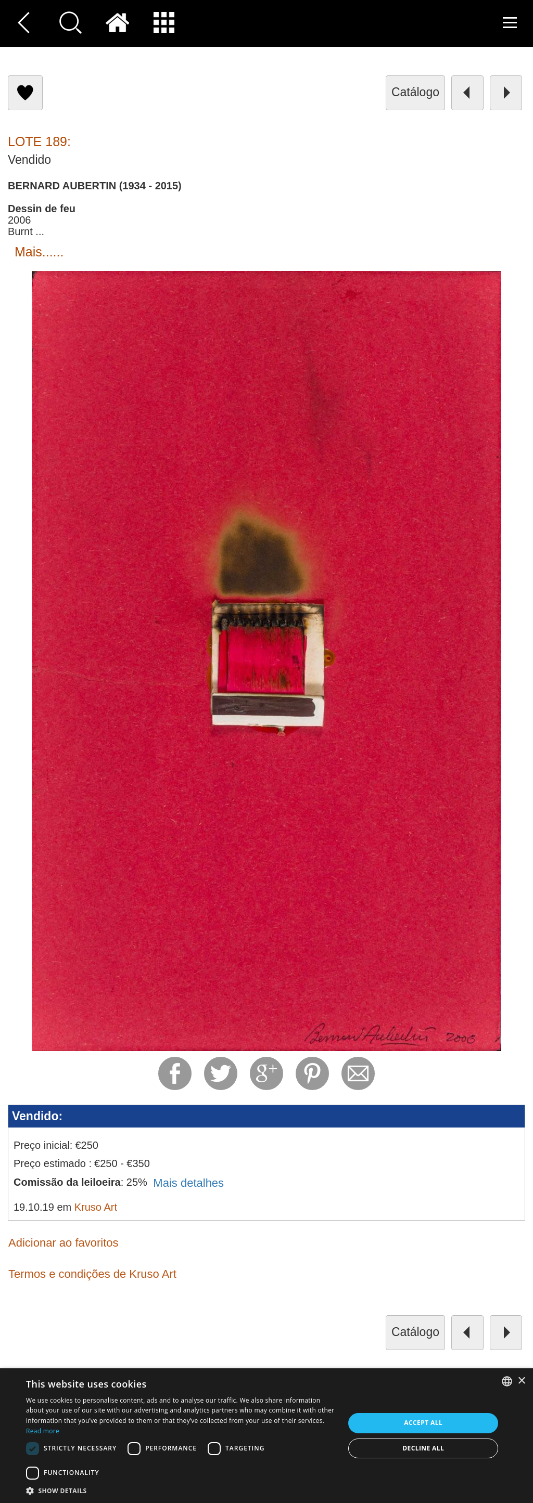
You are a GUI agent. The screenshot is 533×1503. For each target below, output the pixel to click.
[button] (180, 1490)
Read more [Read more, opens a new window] (42, 1431)
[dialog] (266, 1435)
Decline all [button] (423, 1448)
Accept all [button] (423, 1422)
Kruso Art (95, 1207)
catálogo (415, 92)
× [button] (521, 1381)
